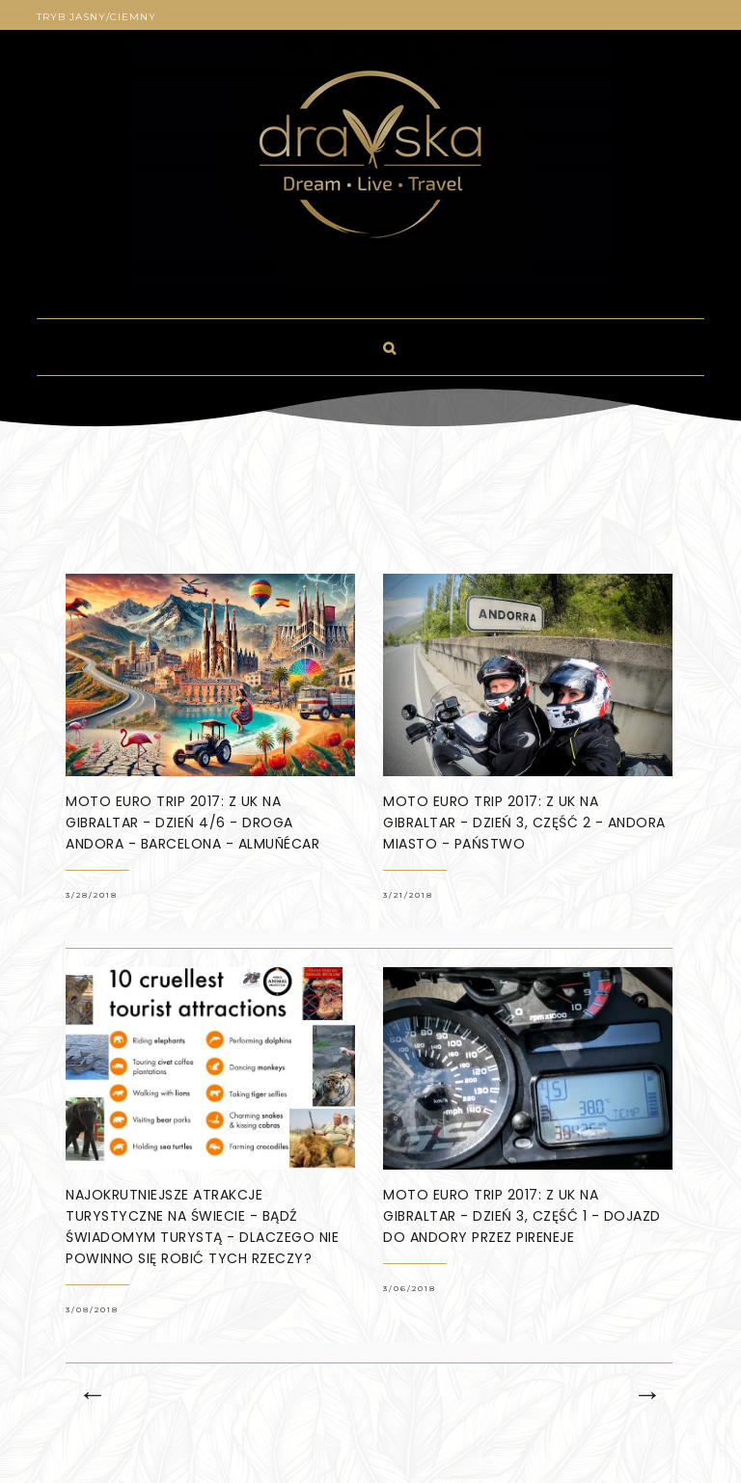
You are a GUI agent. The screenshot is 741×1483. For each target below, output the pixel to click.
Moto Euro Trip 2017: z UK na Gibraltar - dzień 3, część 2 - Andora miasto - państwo (524, 822)
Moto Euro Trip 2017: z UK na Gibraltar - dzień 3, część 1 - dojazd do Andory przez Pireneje (522, 1216)
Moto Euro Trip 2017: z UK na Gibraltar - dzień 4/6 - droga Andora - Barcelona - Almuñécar (192, 822)
